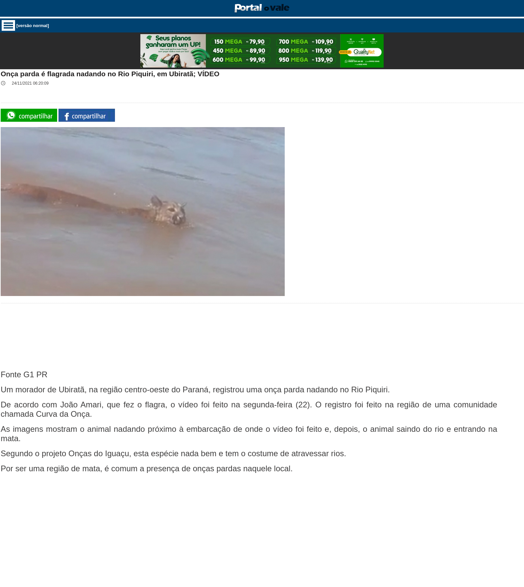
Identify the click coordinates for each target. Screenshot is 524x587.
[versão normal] (32, 25)
